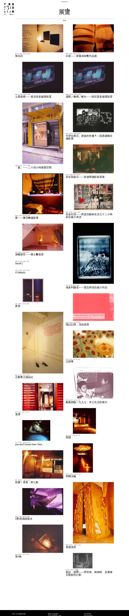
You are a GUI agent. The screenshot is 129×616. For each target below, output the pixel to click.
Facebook (87, 614)
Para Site (12, 9)
